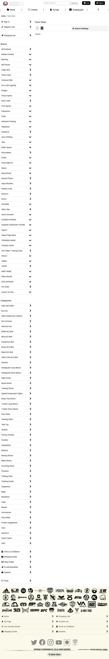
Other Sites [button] (54, 654)
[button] (98, 10)
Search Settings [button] (80, 28)
